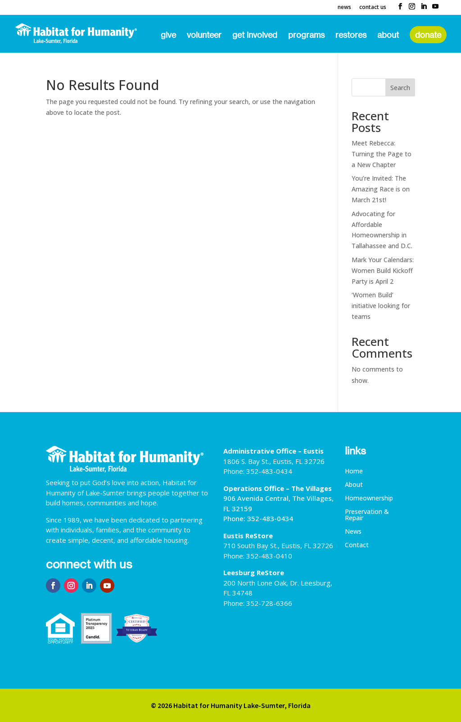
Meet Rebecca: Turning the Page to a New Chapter (381, 154)
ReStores (350, 36)
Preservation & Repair (367, 515)
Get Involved (254, 36)
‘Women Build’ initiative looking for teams (381, 306)
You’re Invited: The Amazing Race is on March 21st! (381, 189)
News (344, 8)
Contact (357, 545)
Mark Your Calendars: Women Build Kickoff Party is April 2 (383, 270)
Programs (306, 36)
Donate (428, 35)
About (388, 36)
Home (354, 471)
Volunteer (204, 36)
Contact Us (372, 8)
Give (168, 36)
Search (400, 87)
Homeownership (369, 498)
